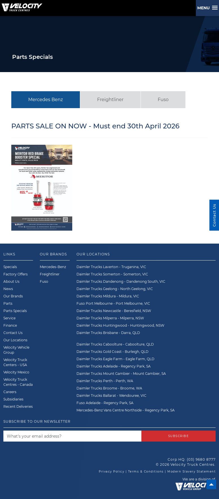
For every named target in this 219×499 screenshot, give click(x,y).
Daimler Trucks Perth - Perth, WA (104, 381)
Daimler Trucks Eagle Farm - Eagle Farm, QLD (115, 359)
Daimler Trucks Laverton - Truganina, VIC (111, 267)
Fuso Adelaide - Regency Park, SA (104, 403)
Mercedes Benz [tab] (45, 99)
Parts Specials (15, 311)
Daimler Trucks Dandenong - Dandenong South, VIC (120, 281)
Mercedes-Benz (53, 267)
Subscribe (178, 436)
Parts (7, 303)
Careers (9, 392)
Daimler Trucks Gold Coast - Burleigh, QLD (112, 351)
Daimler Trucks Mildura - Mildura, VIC (107, 296)
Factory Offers (15, 274)
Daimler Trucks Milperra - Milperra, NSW (110, 318)
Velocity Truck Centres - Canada (18, 382)
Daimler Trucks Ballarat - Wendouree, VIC (111, 395)
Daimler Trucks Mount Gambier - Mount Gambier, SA (121, 373)
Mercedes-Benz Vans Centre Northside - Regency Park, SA (125, 410)
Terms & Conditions (146, 471)
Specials (10, 267)
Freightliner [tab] (110, 99)
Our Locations (15, 340)
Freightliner (50, 274)
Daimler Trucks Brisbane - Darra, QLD (108, 333)
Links (9, 254)
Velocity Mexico (16, 372)
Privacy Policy (111, 471)
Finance (10, 325)
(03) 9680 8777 (201, 459)
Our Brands (13, 296)
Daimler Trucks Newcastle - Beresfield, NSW (113, 311)
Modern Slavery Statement (191, 471)
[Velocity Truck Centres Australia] (21, 5)
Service (9, 318)
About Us (11, 281)
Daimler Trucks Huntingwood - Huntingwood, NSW (120, 325)
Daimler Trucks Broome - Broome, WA (109, 388)
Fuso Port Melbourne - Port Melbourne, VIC (113, 303)
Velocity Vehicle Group (16, 350)
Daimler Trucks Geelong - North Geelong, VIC (114, 289)
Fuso (44, 281)
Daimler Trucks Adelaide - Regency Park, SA (113, 366)
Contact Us (13, 333)
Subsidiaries (13, 399)
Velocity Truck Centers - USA (15, 362)
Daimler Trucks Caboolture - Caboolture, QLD (115, 344)
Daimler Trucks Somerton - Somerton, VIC (112, 274)
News (8, 289)
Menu (204, 7)
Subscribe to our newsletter (37, 421)
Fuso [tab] (163, 99)
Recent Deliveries (18, 406)
